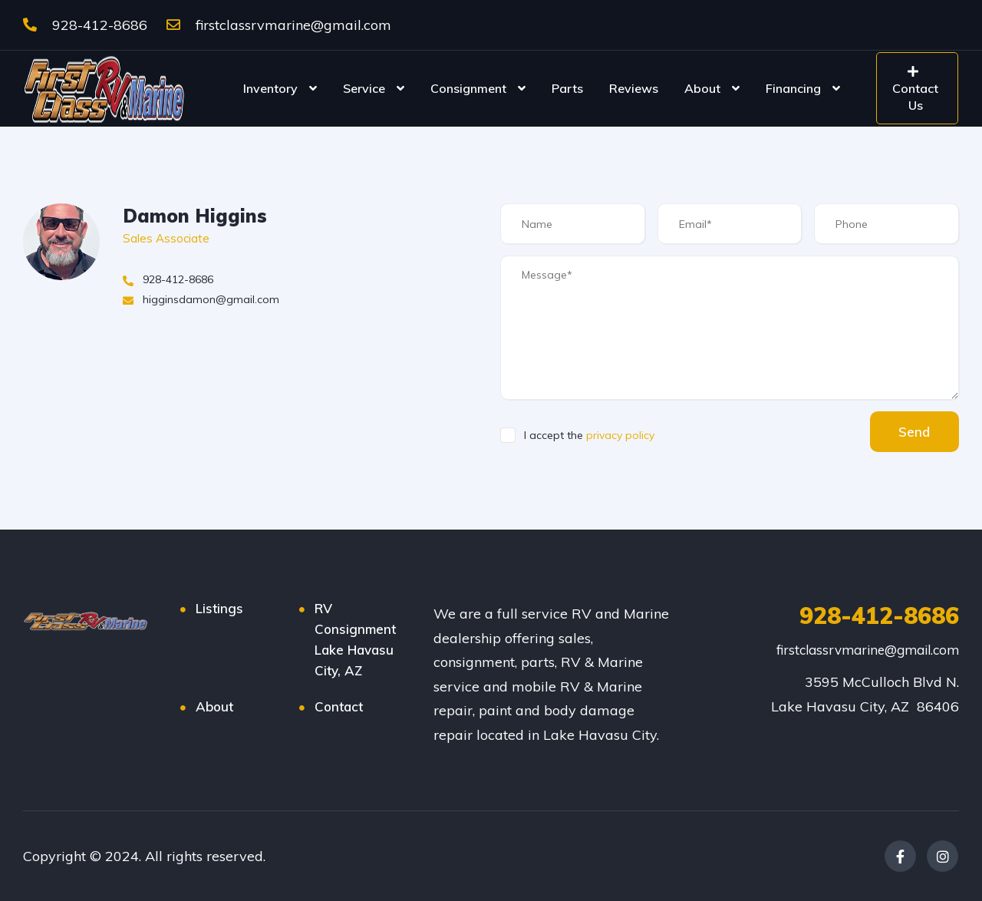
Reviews (633, 88)
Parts (567, 88)
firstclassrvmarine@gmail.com (278, 25)
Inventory (270, 88)
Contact (339, 706)
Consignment (468, 88)
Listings (219, 608)
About (702, 88)
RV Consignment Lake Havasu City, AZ (355, 639)
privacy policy (620, 435)
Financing (793, 88)
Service (364, 88)
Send (912, 432)
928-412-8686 (85, 25)
